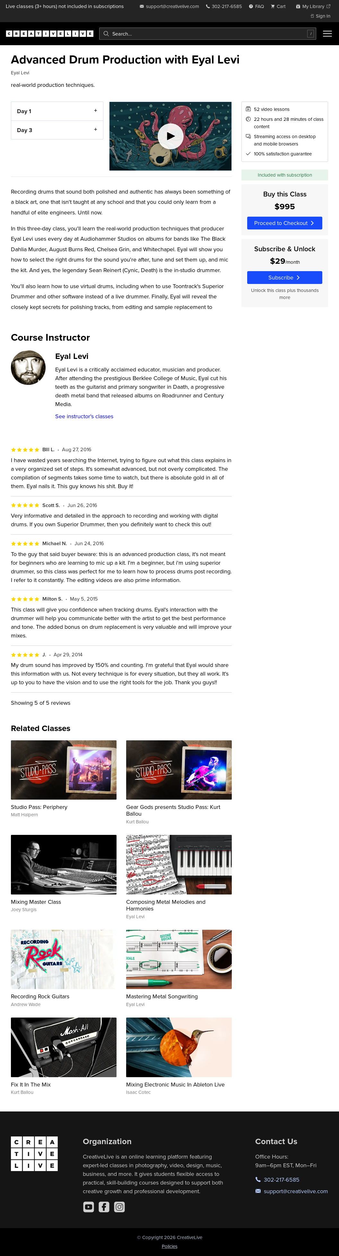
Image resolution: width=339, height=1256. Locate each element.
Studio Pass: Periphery (39, 807)
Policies (170, 1246)
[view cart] (280, 6)
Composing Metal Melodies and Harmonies (165, 905)
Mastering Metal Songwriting (162, 996)
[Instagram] (119, 1207)
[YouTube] (88, 1207)
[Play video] (170, 136)
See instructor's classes (84, 416)
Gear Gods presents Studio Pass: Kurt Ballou (173, 810)
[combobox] (208, 33)
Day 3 (24, 130)
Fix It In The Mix (31, 1084)
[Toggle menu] (327, 33)
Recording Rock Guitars (40, 996)
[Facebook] (104, 1207)
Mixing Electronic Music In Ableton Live (175, 1084)
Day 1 (24, 111)
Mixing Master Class (36, 902)
